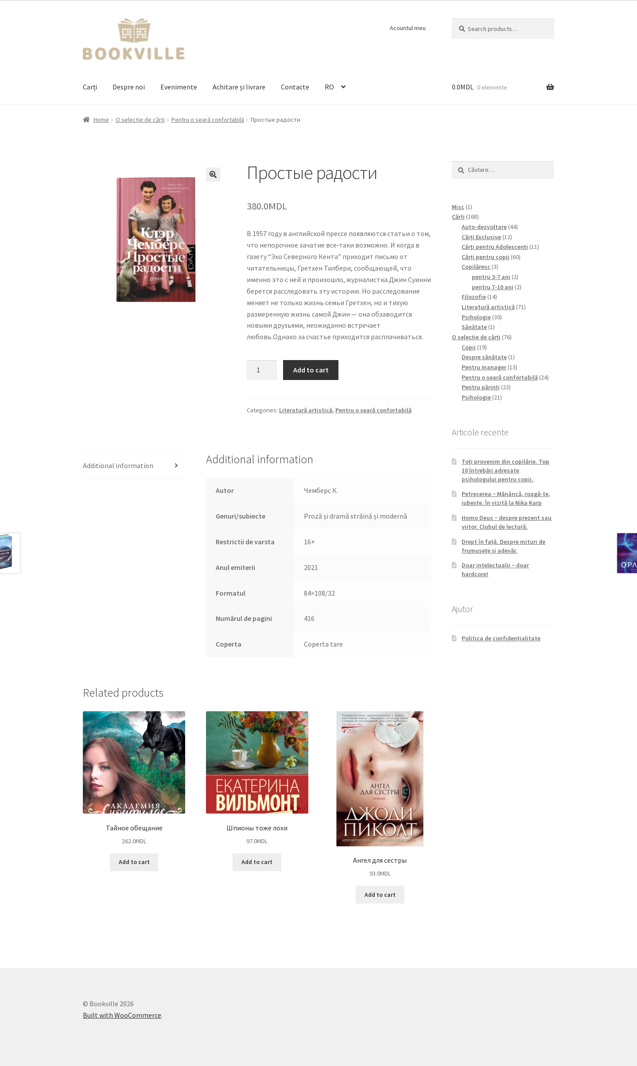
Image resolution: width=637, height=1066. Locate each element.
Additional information (118, 465)
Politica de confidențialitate (501, 638)
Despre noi (129, 86)
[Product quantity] (262, 370)
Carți (90, 86)
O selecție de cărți (140, 120)
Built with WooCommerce (122, 1015)
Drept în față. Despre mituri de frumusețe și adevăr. (503, 546)
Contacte (295, 86)
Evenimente (178, 86)
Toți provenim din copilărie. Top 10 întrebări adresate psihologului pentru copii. (505, 470)
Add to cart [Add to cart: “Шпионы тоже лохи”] (256, 862)
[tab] (134, 466)
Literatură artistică (305, 410)
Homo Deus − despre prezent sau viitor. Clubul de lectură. (507, 522)
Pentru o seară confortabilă (207, 120)
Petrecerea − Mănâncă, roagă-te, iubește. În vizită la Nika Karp (506, 498)
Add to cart (311, 369)
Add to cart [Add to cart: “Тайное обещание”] (134, 862)
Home (101, 120)
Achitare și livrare (239, 86)
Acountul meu (408, 28)
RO (329, 86)
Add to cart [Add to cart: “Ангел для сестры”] (380, 895)
